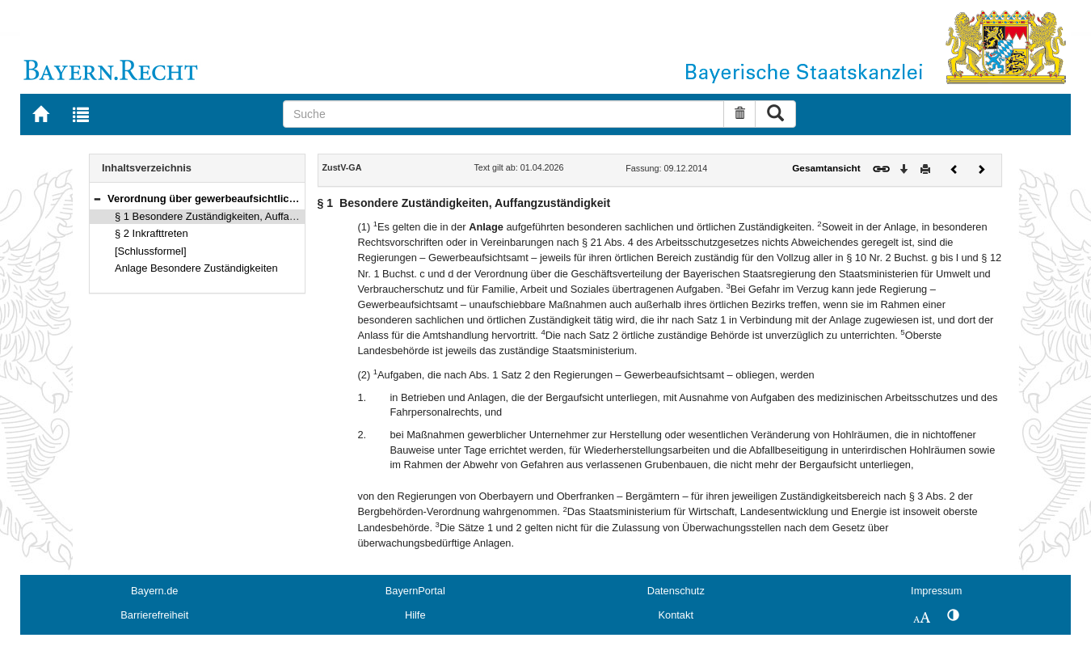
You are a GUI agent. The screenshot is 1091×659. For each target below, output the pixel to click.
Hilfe (415, 615)
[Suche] (503, 114)
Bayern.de (154, 591)
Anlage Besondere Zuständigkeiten (196, 268)
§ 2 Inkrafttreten (151, 233)
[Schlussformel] (151, 251)
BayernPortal (415, 591)
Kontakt (676, 615)
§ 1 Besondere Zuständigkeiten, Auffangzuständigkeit (238, 216)
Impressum (936, 591)
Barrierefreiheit (154, 615)
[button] (97, 198)
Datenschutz (676, 591)
